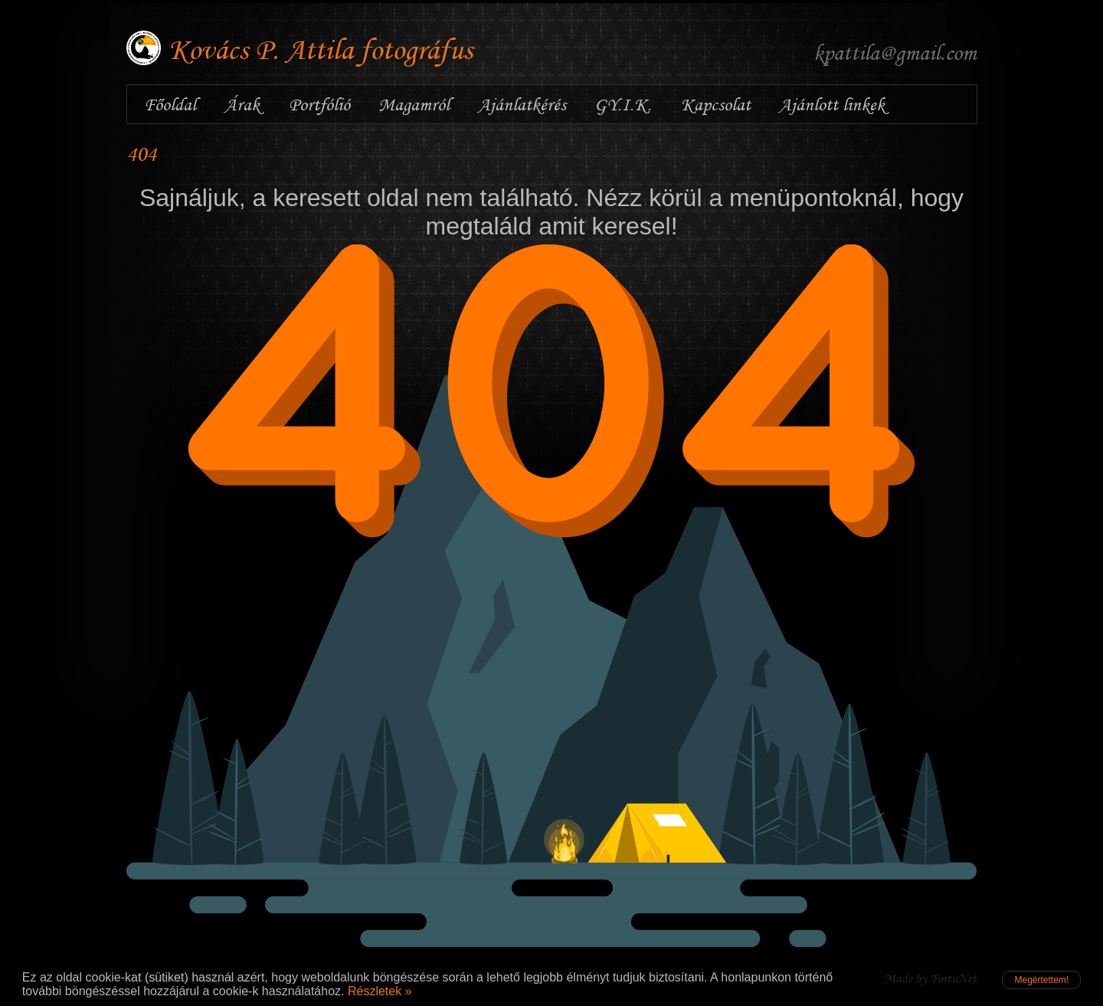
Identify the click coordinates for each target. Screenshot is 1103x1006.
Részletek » (380, 991)
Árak (242, 104)
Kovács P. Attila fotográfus (321, 49)
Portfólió (319, 104)
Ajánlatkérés (522, 104)
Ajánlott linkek (832, 104)
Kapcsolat (716, 104)
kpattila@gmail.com (895, 52)
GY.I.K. (623, 104)
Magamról (414, 104)
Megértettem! (1041, 980)
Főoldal (170, 104)
